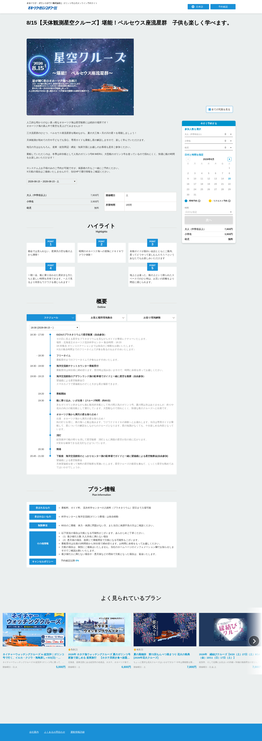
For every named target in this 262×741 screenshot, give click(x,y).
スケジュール (51, 316)
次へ (209, 219)
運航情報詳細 (77, 732)
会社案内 (34, 732)
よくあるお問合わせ (54, 732)
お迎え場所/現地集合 (102, 316)
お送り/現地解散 (152, 316)
